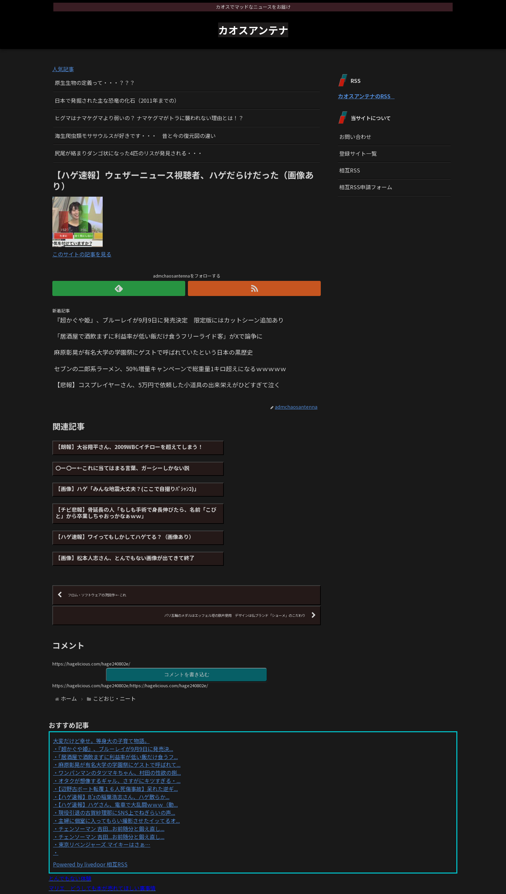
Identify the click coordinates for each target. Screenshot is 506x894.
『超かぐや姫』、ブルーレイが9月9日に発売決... (115, 704)
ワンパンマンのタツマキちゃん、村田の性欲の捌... (119, 728)
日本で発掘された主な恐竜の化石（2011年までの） (117, 100)
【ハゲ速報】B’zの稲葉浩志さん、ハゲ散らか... (113, 751)
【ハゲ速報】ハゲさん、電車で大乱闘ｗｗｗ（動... (118, 759)
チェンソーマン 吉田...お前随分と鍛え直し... (111, 783)
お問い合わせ (355, 137)
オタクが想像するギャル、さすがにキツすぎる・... (119, 736)
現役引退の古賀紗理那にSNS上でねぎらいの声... (116, 767)
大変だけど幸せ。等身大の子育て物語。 (101, 696)
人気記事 (63, 69)
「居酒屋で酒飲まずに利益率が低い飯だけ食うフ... (118, 711)
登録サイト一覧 (358, 153)
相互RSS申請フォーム (365, 187)
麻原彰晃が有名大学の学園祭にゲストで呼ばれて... (119, 719)
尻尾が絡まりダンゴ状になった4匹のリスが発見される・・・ (129, 153)
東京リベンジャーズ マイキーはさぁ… (104, 799)
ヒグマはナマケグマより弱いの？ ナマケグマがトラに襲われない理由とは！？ (149, 118)
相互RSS (349, 170)
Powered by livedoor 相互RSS (90, 819)
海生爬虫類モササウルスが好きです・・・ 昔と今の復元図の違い (135, 136)
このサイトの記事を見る (81, 254)
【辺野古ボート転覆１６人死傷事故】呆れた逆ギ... (118, 744)
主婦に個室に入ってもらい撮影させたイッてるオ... (119, 776)
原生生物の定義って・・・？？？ (95, 83)
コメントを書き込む (186, 629)
